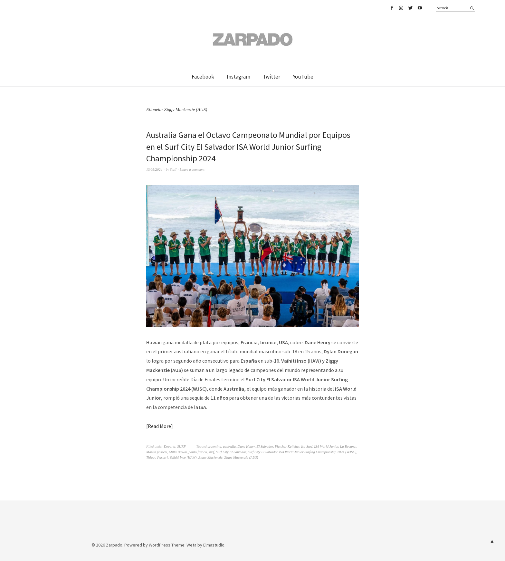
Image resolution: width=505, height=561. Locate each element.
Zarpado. (114, 545)
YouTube (419, 8)
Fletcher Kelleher (287, 446)
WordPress (159, 545)
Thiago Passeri (157, 457)
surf (211, 452)
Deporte (169, 446)
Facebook (391, 8)
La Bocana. (348, 446)
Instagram (401, 8)
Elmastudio (213, 545)
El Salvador (264, 446)
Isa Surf (306, 446)
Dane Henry (245, 446)
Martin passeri (156, 452)
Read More (159, 426)
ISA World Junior (326, 446)
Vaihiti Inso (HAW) (182, 457)
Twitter (410, 8)
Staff (173, 169)
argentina (214, 446)
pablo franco (198, 452)
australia (229, 446)
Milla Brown (178, 452)
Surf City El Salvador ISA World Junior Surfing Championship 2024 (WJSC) (302, 452)
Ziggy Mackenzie (210, 457)
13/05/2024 (154, 169)
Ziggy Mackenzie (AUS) (241, 457)
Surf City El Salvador (231, 452)
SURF (181, 446)
